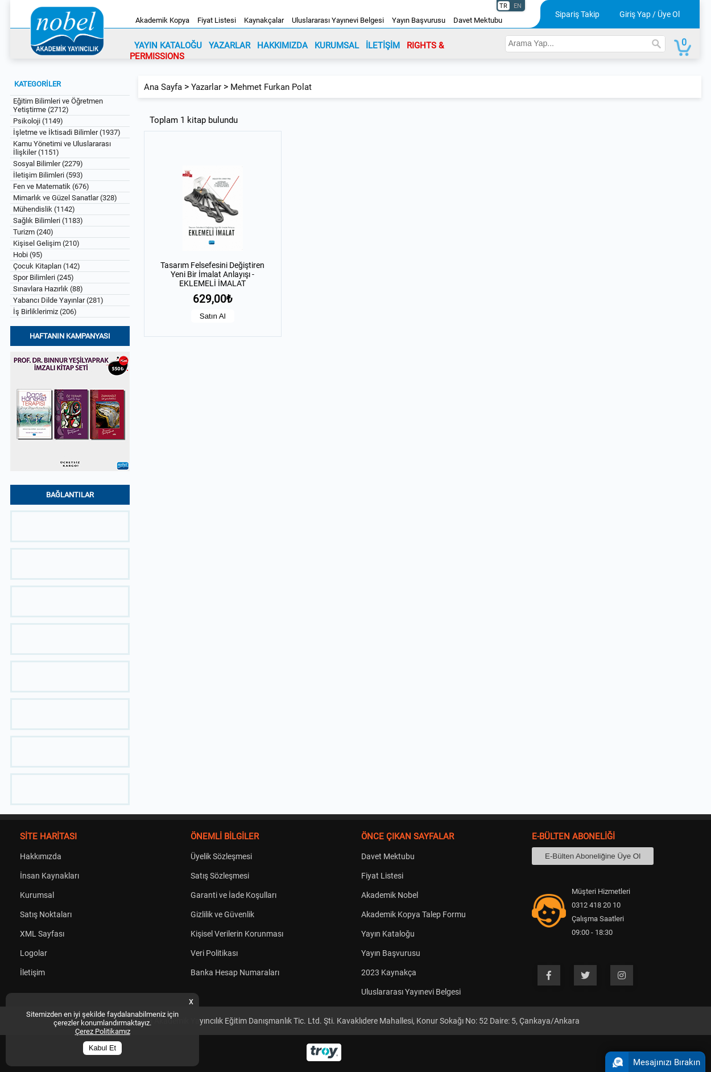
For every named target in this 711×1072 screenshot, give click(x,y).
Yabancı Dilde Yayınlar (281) (58, 300)
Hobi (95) (28, 254)
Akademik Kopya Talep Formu (413, 914)
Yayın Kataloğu (388, 933)
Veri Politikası (214, 953)
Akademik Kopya (162, 20)
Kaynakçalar (264, 20)
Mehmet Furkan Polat (271, 87)
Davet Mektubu (477, 20)
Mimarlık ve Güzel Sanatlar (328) (65, 197)
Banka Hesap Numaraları (235, 972)
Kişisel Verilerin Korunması (237, 933)
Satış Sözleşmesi (220, 875)
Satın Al (213, 316)
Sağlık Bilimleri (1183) (48, 220)
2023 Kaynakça (388, 972)
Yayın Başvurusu (418, 20)
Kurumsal (37, 895)
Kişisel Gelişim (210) (46, 243)
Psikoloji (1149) (38, 121)
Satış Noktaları (46, 914)
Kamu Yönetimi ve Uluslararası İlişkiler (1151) (62, 147)
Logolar (33, 953)
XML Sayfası (42, 933)
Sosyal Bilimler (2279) (48, 163)
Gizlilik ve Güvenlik (222, 914)
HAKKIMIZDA (282, 45)
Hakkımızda (40, 856)
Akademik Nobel (389, 895)
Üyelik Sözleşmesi (221, 856)
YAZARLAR (229, 45)
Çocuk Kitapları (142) (46, 266)
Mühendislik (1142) (44, 209)
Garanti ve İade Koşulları (233, 895)
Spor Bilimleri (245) (43, 277)
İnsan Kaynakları (49, 875)
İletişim (32, 972)
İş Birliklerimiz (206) (45, 311)
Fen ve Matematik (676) (51, 186)
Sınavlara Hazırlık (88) (48, 289)
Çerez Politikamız (102, 1031)
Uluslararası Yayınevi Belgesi (338, 20)
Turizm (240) (33, 232)
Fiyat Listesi (216, 20)
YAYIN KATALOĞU (168, 45)
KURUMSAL (337, 45)
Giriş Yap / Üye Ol (649, 14)
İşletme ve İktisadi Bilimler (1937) (67, 132)
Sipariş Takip (577, 14)
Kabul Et (102, 1048)
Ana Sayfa (163, 87)
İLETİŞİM (383, 45)
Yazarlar (206, 87)
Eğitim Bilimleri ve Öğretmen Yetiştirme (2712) (58, 105)
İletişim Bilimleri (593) (48, 175)
